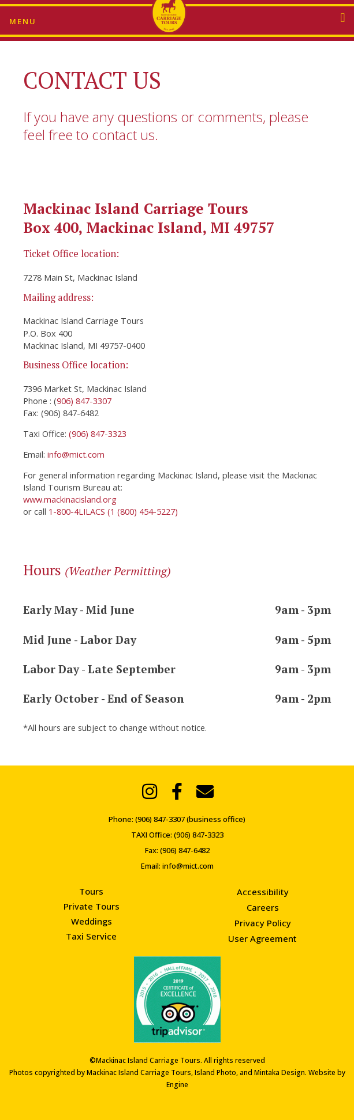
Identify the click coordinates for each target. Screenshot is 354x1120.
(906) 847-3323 (97, 433)
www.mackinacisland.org (70, 499)
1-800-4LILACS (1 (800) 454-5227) (113, 511)
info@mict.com (75, 454)
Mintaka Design (279, 1072)
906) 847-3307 (84, 400)
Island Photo (215, 1072)
